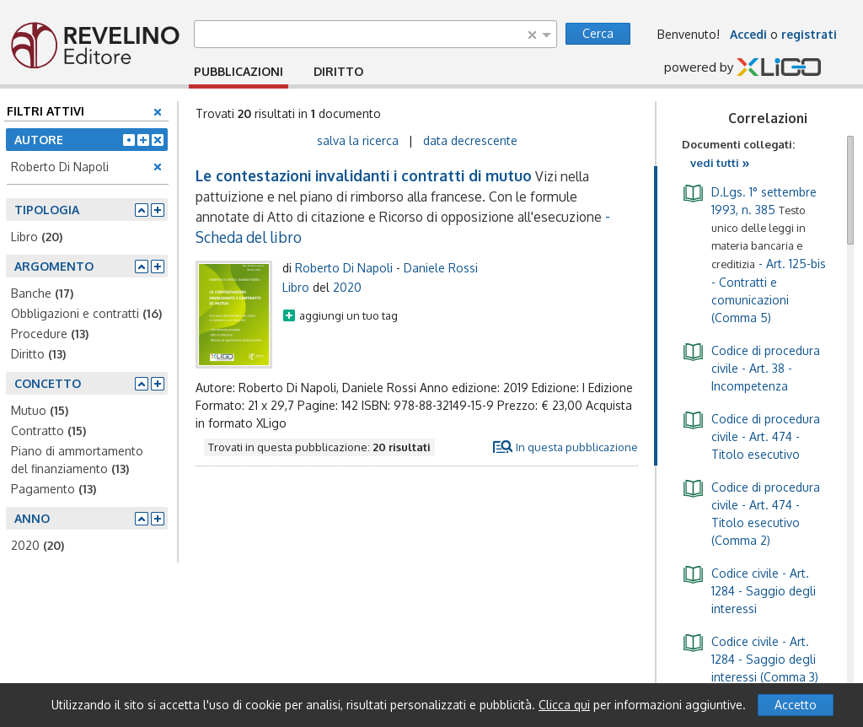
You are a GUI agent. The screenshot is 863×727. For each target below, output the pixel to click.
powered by (742, 68)
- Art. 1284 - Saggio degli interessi (749, 589)
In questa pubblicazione (577, 447)
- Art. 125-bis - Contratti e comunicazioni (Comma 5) (754, 253)
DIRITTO (338, 71)
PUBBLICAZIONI (238, 71)
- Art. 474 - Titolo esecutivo (751, 435)
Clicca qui (564, 704)
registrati (809, 34)
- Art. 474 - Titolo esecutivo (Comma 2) (751, 512)
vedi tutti (720, 163)
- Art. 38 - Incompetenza (751, 367)
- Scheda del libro (403, 206)
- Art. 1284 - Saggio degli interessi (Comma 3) (750, 658)
